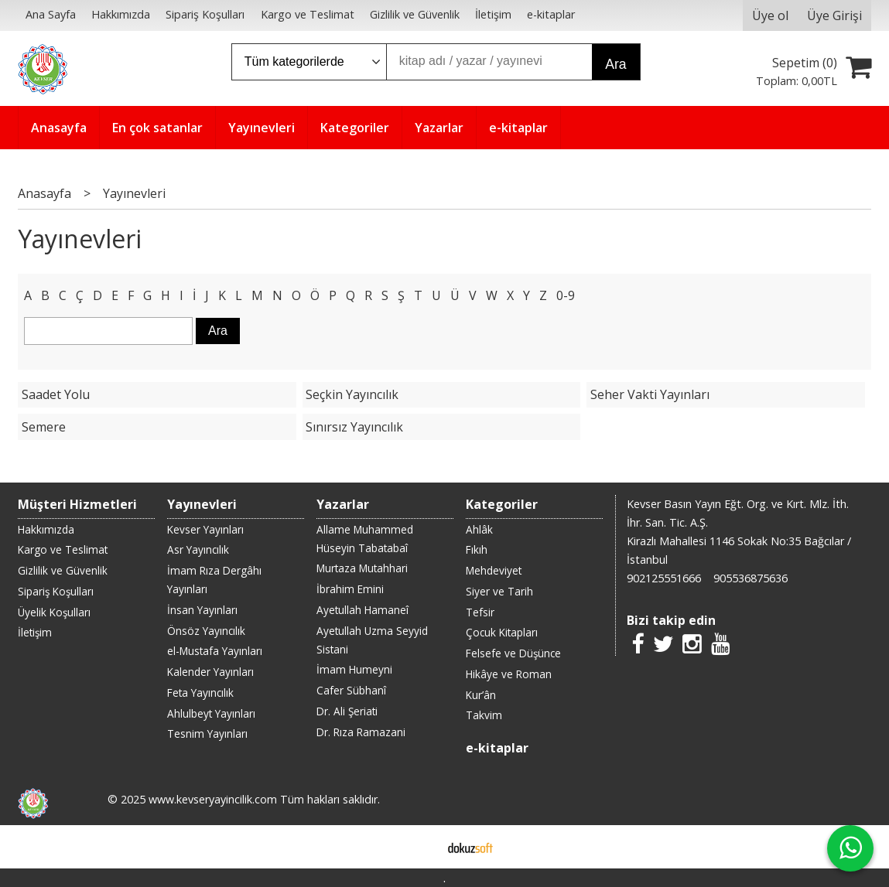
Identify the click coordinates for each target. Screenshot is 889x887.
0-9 (565, 295)
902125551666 (664, 578)
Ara (615, 64)
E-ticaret (419, 846)
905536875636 (750, 578)
